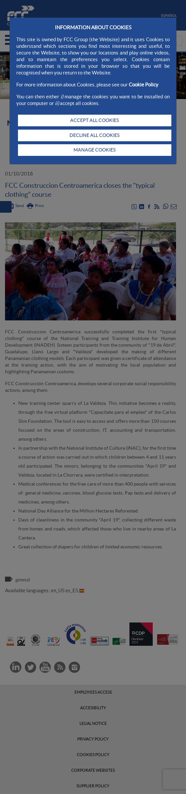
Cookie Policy (143, 84)
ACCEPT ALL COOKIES (94, 120)
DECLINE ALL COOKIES (94, 135)
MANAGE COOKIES (94, 150)
